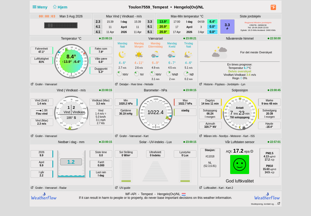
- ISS (252, 136)
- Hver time (135, 84)
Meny (41, 7)
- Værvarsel (50, 84)
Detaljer (121, 84)
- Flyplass (219, 84)
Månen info (208, 136)
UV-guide (122, 187)
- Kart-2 (228, 187)
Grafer (36, 84)
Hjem (60, 7)
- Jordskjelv (232, 84)
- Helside (148, 84)
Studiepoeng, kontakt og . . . (265, 204)
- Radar (62, 187)
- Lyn (242, 84)
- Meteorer (235, 136)
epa (248, 151)
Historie (206, 84)
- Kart (145, 136)
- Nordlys (223, 136)
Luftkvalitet (207, 187)
